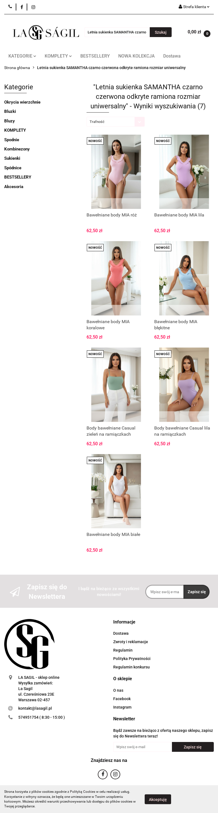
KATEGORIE (22, 56)
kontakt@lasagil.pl (35, 708)
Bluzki (10, 111)
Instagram (122, 707)
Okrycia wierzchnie (22, 102)
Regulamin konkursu (131, 667)
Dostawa (172, 56)
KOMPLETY (58, 56)
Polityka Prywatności (132, 658)
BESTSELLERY (95, 56)
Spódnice (12, 167)
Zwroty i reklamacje (130, 642)
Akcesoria (13, 186)
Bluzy (9, 121)
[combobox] (116, 122)
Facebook (122, 698)
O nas (118, 690)
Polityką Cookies (82, 792)
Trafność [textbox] (97, 122)
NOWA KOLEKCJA (136, 56)
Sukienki (12, 158)
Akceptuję (158, 799)
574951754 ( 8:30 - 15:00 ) (41, 717)
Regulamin (123, 650)
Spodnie (11, 139)
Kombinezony (17, 149)
